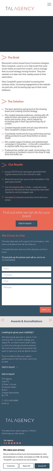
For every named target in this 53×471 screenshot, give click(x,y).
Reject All (26, 466)
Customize (11, 466)
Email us (5, 403)
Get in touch (25, 223)
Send (44, 310)
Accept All (42, 466)
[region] (26, 458)
